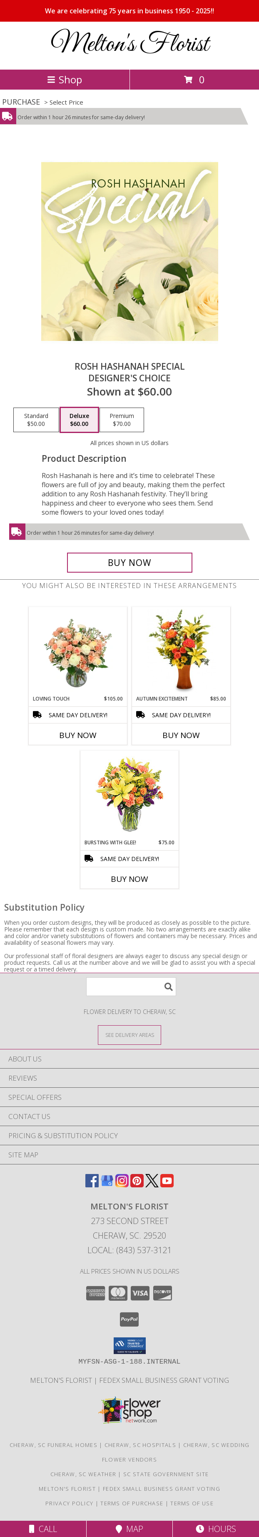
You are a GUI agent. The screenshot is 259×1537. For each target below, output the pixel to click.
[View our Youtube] (167, 1184)
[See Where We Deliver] (129, 1035)
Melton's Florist (130, 45)
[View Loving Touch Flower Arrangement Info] (78, 651)
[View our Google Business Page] (107, 1184)
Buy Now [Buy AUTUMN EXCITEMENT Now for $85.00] (181, 735)
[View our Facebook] (92, 1184)
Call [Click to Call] (43, 1528)
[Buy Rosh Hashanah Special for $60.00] (129, 563)
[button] (130, 1345)
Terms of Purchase (131, 1503)
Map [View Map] (129, 1528)
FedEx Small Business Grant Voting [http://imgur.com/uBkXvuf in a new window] (164, 1380)
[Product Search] (131, 986)
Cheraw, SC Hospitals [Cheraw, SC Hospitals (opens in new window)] (140, 1445)
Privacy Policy (69, 1503)
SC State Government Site (166, 1474)
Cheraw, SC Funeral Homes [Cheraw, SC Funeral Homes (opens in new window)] (53, 1445)
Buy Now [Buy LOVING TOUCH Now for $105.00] (78, 735)
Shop (64, 79)
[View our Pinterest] (137, 1184)
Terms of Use (192, 1503)
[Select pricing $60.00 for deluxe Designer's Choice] (79, 420)
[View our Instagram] (122, 1184)
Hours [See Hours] (216, 1528)
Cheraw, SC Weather (83, 1474)
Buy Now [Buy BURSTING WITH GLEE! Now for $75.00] (129, 879)
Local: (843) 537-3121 (129, 1250)
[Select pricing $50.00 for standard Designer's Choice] (36, 420)
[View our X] (152, 1184)
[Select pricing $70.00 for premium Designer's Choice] (122, 420)
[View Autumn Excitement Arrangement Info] (181, 651)
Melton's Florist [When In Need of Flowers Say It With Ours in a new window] (62, 1380)
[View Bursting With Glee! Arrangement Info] (129, 795)
